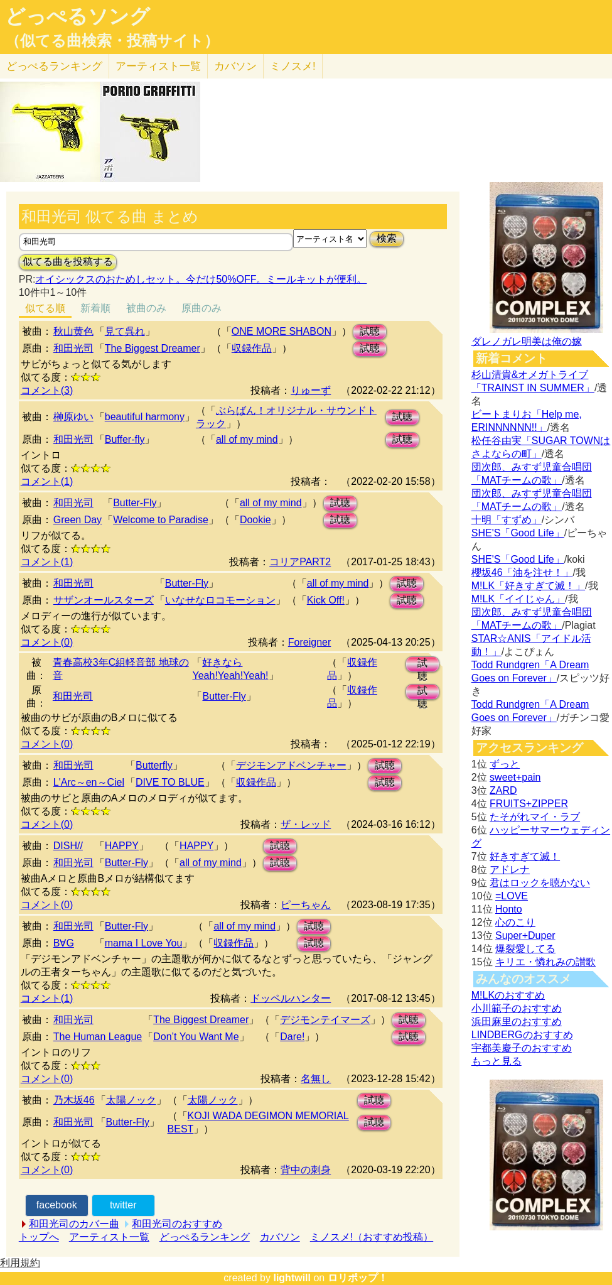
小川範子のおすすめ (516, 1008)
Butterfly (154, 765)
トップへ (39, 1237)
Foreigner (309, 642)
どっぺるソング (77, 16)
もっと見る (496, 1061)
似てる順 (45, 308)
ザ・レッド (306, 824)
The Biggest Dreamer (152, 348)
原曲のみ (201, 308)
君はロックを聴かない (540, 882)
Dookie (255, 519)
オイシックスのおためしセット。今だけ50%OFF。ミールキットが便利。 (201, 279)
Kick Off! (326, 600)
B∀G (63, 943)
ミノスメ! (293, 66)
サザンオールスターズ (103, 600)
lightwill (292, 1277)
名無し (316, 1078)
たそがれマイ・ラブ (535, 816)
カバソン (235, 66)
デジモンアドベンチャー (291, 765)
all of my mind (247, 439)
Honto (508, 909)
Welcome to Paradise (160, 519)
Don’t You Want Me (196, 1036)
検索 (387, 238)
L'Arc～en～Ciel (88, 782)
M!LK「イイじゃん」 (518, 599)
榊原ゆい (73, 416)
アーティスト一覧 (109, 1237)
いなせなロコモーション (220, 600)
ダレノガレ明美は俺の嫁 (526, 341)
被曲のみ (146, 308)
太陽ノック (131, 1100)
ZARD (503, 790)
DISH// (68, 845)
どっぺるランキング (204, 1237)
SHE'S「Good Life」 (517, 533)
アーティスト (158, 66)
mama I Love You (144, 943)
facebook (56, 1205)
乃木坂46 (74, 1100)
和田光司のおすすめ (177, 1223)
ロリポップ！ (358, 1277)
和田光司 (73, 348)
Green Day (77, 519)
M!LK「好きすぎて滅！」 (528, 585)
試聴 (370, 331)
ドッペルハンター (290, 998)
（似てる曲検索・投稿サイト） (112, 41)
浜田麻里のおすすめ (516, 1021)
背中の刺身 (306, 1169)
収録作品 (252, 348)
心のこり (515, 922)
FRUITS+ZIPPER (529, 803)
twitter (123, 1205)
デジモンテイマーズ (325, 1019)
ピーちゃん (306, 904)
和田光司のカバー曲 (74, 1223)
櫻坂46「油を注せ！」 (522, 572)
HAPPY (122, 845)
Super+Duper (525, 935)
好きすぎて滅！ (525, 856)
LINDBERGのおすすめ (522, 1034)
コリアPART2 (300, 561)
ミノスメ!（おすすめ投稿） (371, 1237)
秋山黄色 (73, 331)
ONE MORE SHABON (281, 331)
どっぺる (54, 66)
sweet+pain (515, 777)
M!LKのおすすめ (508, 995)
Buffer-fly (125, 439)
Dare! (292, 1036)
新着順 (95, 308)
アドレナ (510, 869)
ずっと (505, 764)
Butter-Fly (134, 502)
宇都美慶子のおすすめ (521, 1048)
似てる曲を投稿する (68, 261)
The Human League (97, 1036)
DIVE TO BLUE (170, 782)
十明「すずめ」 (506, 519)
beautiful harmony (145, 416)
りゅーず (311, 390)
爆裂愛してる (525, 948)
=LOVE (511, 896)
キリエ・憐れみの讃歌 (545, 962)
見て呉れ (125, 331)
